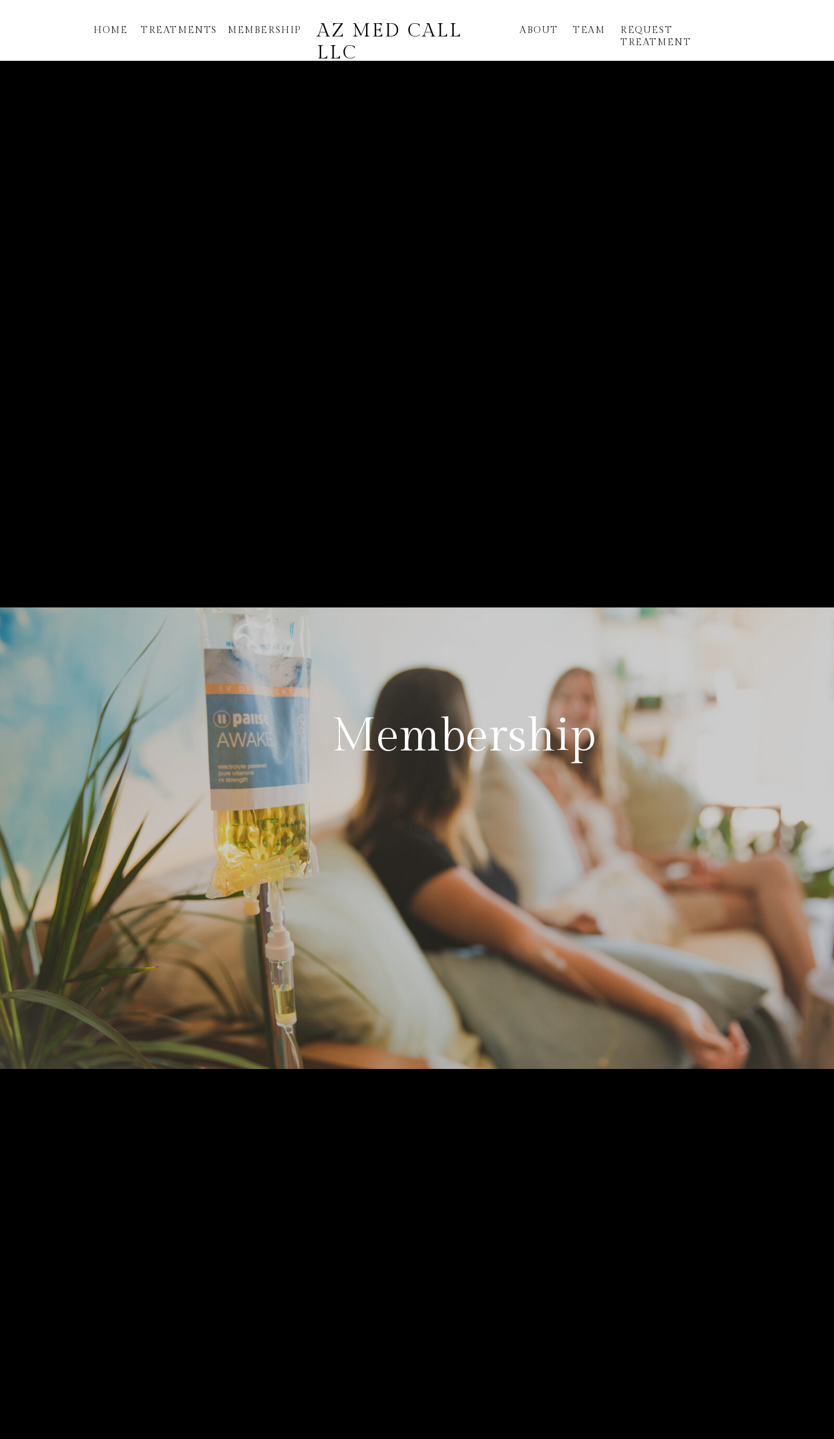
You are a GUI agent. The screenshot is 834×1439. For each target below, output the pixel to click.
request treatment (655, 36)
